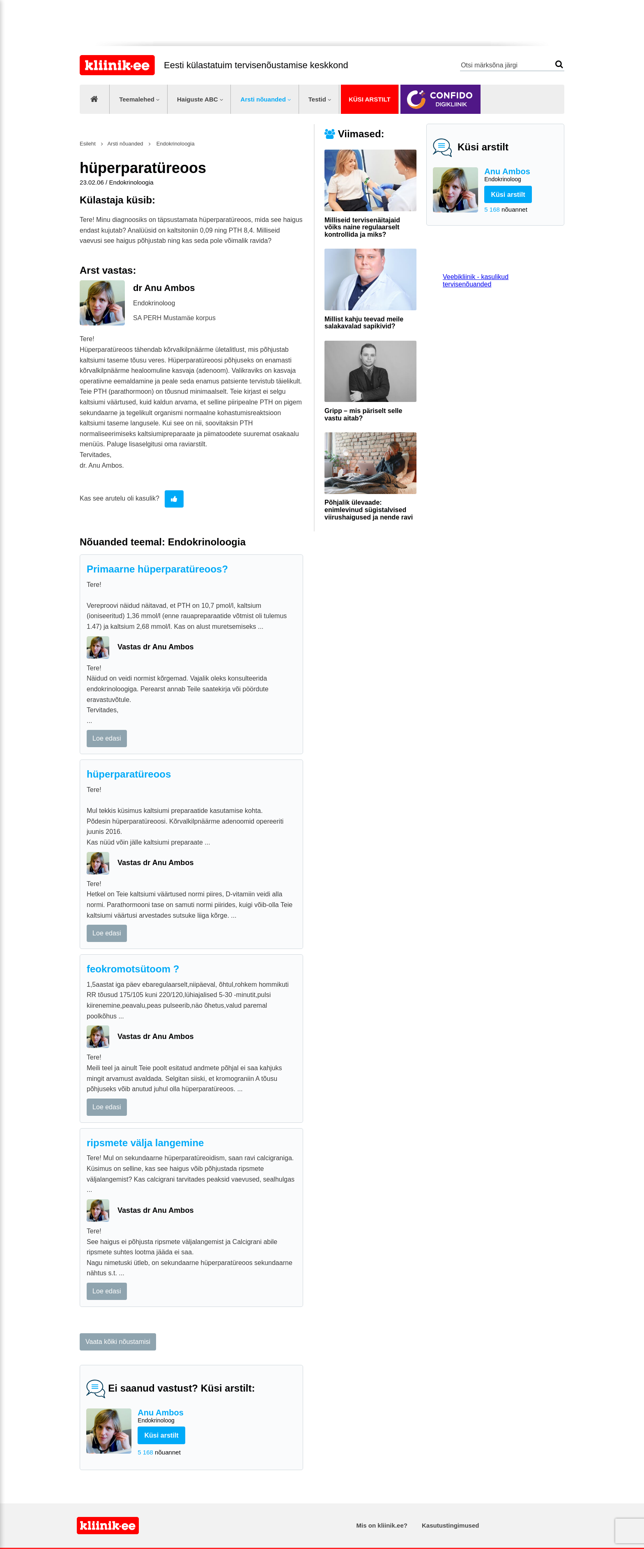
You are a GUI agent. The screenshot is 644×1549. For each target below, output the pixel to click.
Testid (317, 99)
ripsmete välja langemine (145, 1142)
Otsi (559, 64)
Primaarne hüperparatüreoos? (157, 569)
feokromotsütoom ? (133, 968)
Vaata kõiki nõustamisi (117, 1341)
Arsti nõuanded (263, 99)
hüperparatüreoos (129, 774)
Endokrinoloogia (175, 144)
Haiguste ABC (197, 99)
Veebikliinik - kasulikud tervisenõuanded (475, 280)
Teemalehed (136, 99)
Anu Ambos (521, 175)
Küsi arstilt (370, 99)
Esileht (88, 144)
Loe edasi (106, 738)
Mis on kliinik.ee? (381, 1525)
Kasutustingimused (450, 1525)
